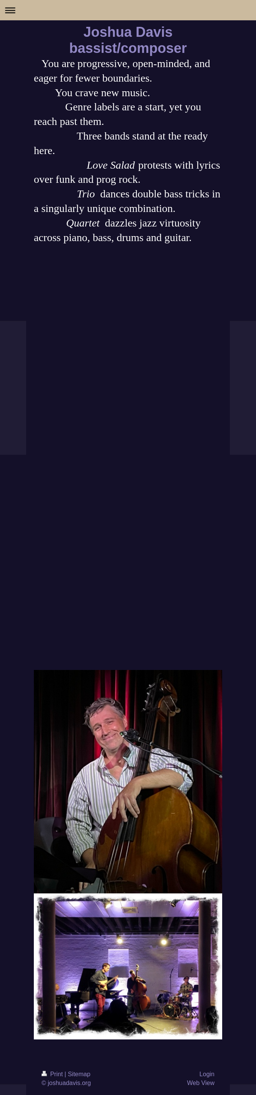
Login (206, 1074)
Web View (200, 1083)
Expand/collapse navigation (128, 10)
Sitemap (79, 1074)
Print (53, 1074)
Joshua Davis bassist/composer (128, 40)
